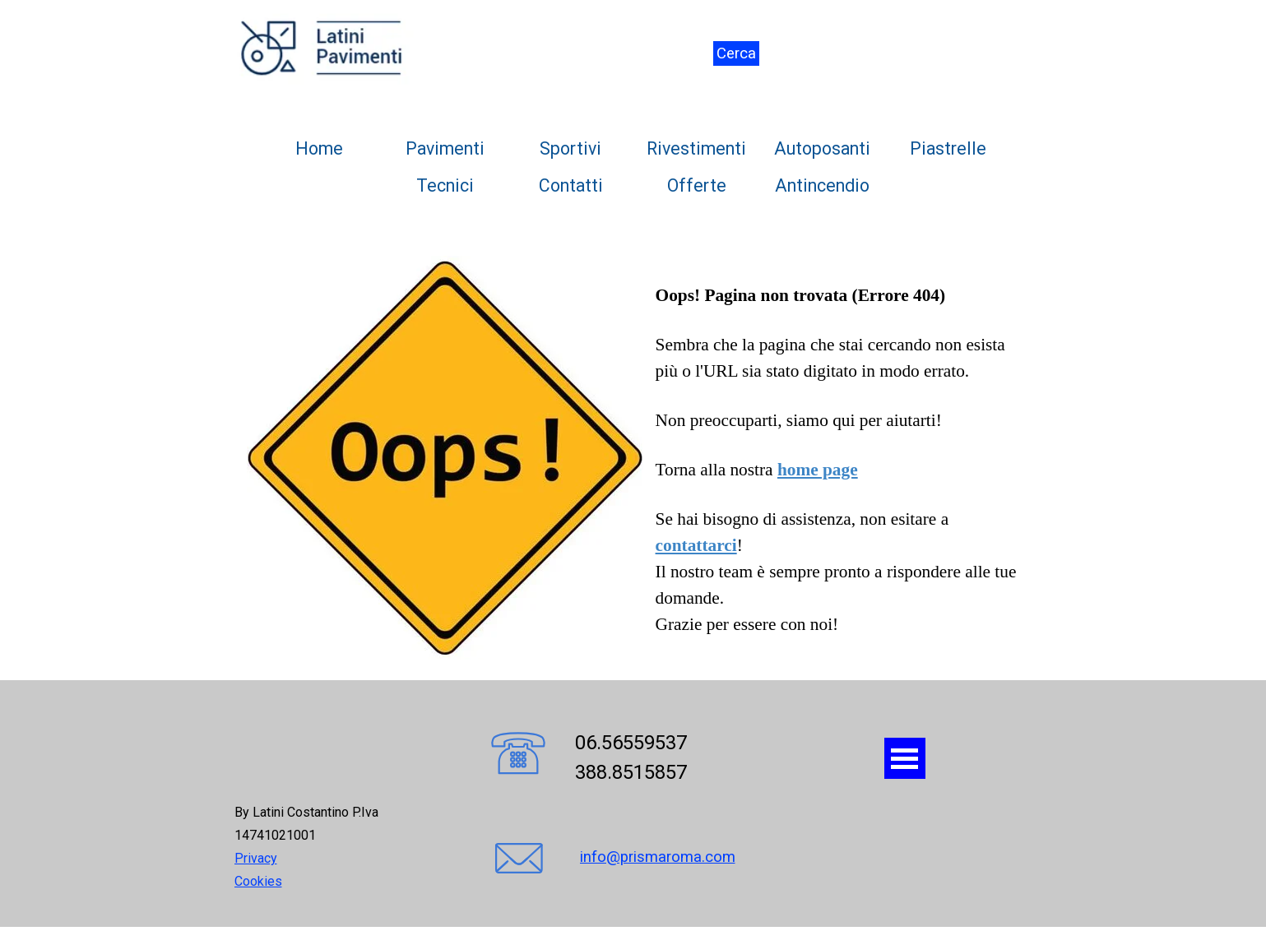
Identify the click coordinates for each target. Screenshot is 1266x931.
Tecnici (445, 185)
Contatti (571, 185)
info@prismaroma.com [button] (657, 857)
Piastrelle (948, 148)
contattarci (696, 545)
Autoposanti (822, 148)
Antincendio (822, 185)
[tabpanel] (633, 458)
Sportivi (570, 148)
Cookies (258, 881)
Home (319, 148)
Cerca (736, 53)
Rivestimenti (696, 148)
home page (817, 469)
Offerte (696, 185)
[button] (518, 755)
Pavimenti (445, 148)
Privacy (255, 858)
